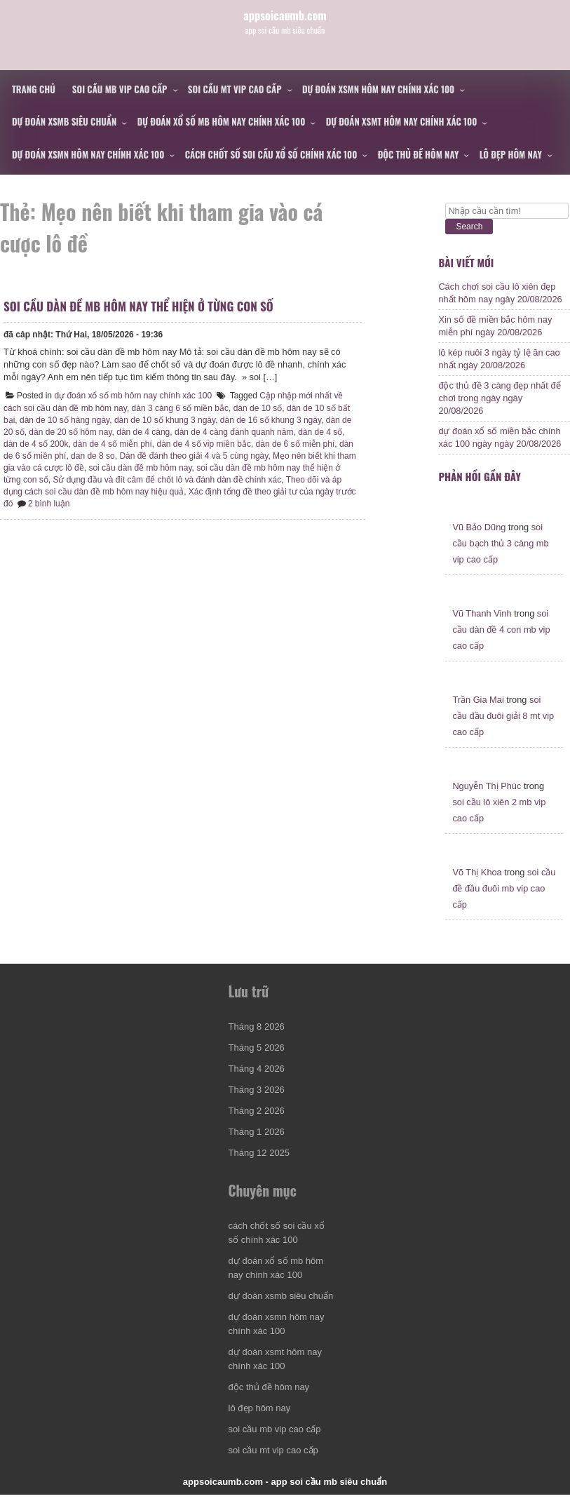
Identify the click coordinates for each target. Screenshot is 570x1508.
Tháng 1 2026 (257, 1145)
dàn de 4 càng (174, 442)
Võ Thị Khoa (476, 885)
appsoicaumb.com (285, 24)
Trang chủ (33, 89)
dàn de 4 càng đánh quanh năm (265, 442)
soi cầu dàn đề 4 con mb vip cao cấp (501, 642)
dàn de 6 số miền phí (83, 466)
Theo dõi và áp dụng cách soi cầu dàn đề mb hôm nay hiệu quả (144, 502)
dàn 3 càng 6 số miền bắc (183, 419)
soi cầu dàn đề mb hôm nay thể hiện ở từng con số (142, 316)
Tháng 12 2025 (259, 1166)
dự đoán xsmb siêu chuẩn (64, 121)
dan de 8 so (150, 466)
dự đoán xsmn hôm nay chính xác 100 (378, 89)
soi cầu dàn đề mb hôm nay (210, 478)
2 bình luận (137, 514)
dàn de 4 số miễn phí (148, 454)
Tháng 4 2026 (257, 1082)
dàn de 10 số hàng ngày (82, 431)
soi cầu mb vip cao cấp (120, 89)
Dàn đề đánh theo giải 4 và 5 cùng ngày (251, 466)
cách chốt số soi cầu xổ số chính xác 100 (271, 154)
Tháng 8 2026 (257, 1040)
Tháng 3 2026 (257, 1103)
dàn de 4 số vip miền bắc (240, 454)
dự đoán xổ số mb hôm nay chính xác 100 (221, 121)
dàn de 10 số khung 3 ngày (182, 431)
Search (469, 226)
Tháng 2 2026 (257, 1124)
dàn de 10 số (261, 419)
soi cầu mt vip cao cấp (235, 89)
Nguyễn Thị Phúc (486, 799)
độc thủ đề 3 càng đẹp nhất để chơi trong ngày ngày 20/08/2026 (499, 405)
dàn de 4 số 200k (71, 454)
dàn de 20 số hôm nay (101, 442)
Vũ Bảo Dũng (478, 540)
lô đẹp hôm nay (511, 154)
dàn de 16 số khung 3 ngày (288, 431)
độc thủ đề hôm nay (418, 154)
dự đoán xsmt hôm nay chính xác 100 (401, 121)
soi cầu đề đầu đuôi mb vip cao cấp (503, 901)
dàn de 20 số (31, 442)
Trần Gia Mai (477, 713)
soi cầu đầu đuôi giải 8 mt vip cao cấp (503, 729)
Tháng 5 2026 (257, 1061)
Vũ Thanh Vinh (481, 626)
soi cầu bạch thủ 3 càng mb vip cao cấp (500, 556)
